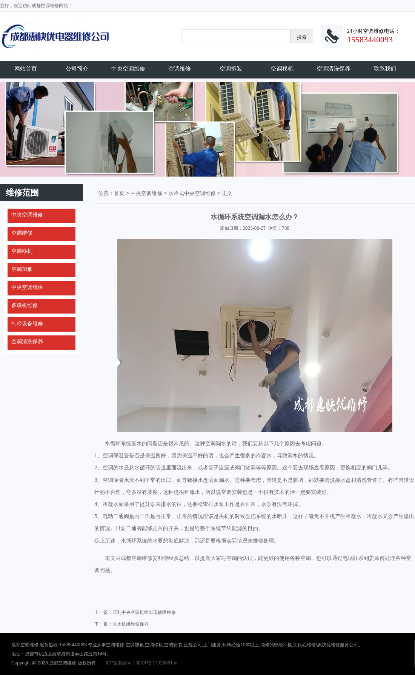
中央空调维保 (27, 287)
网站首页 (25, 68)
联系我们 (385, 68)
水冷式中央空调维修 (192, 193)
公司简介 (77, 68)
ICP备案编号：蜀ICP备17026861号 (141, 663)
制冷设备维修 (27, 323)
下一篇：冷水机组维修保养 (121, 624)
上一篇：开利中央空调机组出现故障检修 (135, 612)
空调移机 (282, 68)
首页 (119, 193)
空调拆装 (231, 68)
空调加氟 (21, 269)
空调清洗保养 (333, 68)
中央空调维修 (128, 68)
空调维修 (179, 68)
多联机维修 (24, 305)
